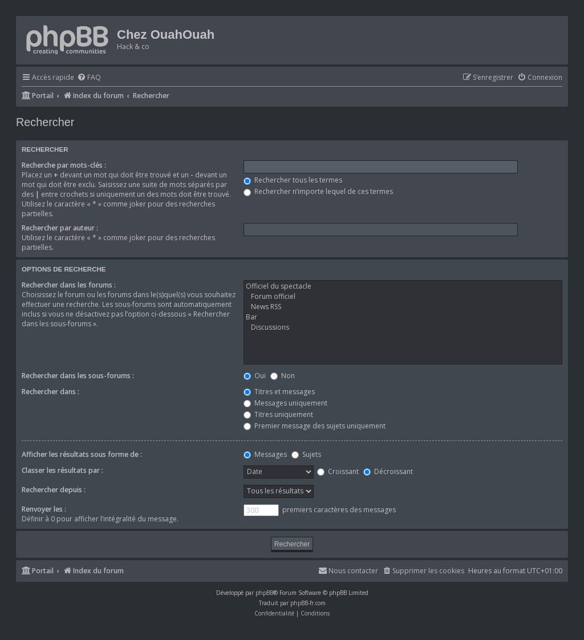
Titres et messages (279, 391)
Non (282, 375)
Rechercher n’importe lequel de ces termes (318, 191)
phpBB (264, 593)
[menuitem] (89, 78)
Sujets (306, 454)
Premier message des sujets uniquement (315, 426)
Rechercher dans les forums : (69, 285)
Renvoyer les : (44, 509)
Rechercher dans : (50, 391)
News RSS (403, 307)
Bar (403, 317)
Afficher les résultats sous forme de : (82, 454)
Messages (265, 454)
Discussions (403, 327)
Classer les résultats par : (62, 470)
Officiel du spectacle (403, 286)
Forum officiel (403, 296)
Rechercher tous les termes (293, 180)
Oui (255, 375)
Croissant (338, 471)
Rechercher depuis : (54, 490)
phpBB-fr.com (308, 603)
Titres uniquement (278, 414)
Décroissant (388, 471)
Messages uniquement (285, 403)
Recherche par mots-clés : (64, 165)
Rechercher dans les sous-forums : (78, 375)
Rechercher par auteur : (60, 228)
